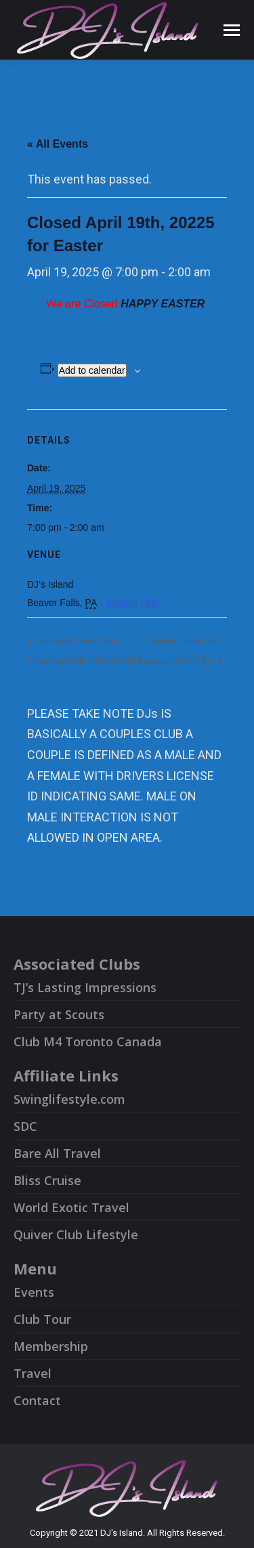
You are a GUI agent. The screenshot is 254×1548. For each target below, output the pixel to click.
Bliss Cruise (47, 1180)
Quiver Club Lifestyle (76, 1234)
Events (34, 1292)
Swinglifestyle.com (69, 1099)
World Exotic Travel (71, 1207)
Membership (51, 1346)
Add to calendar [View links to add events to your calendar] (92, 370)
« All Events (57, 144)
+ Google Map (128, 602)
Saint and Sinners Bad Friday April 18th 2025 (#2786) (81, 651)
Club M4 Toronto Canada (88, 1041)
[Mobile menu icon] (231, 30)
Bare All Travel (57, 1153)
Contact (37, 1400)
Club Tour (42, 1319)
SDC (25, 1126)
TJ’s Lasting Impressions (85, 987)
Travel (32, 1373)
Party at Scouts (59, 1014)
